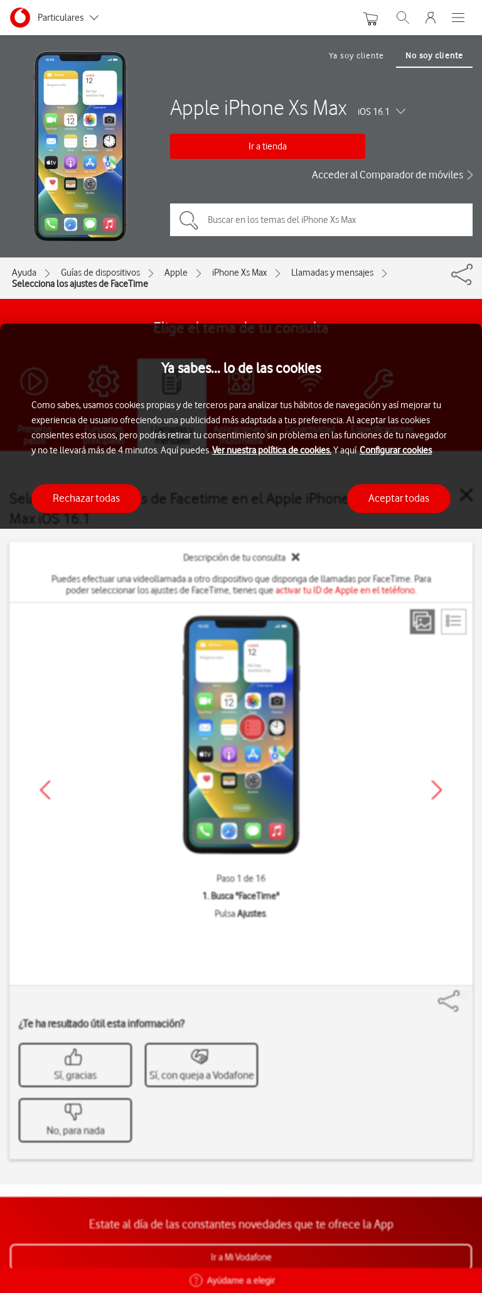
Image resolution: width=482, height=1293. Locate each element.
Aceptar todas (398, 498)
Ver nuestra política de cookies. (271, 450)
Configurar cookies (396, 450)
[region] (241, 808)
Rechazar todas (86, 498)
